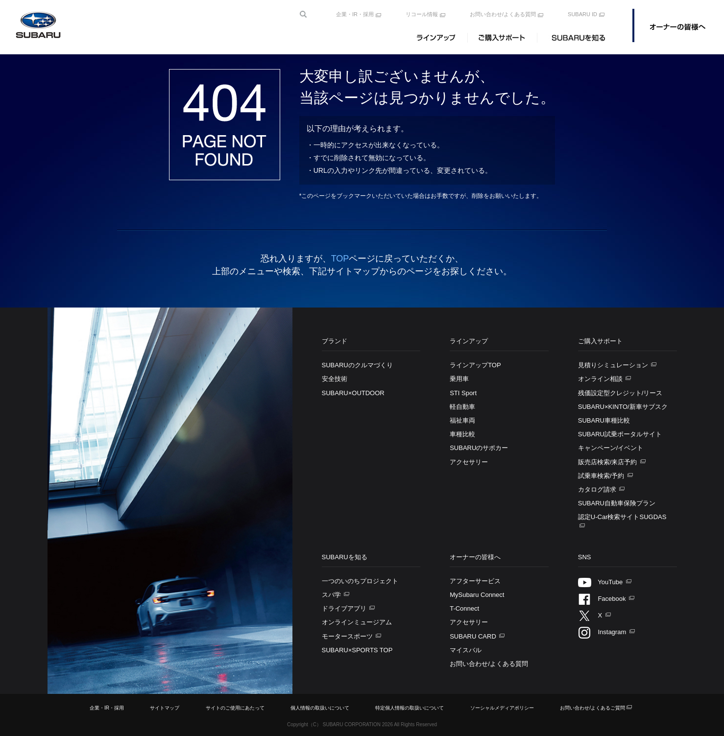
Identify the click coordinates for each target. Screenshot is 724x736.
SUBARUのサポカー (479, 447)
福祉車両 (462, 420)
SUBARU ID (582, 14)
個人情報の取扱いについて (319, 708)
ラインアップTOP (475, 365)
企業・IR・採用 (355, 14)
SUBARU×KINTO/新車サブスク (623, 406)
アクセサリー (469, 462)
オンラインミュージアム (357, 622)
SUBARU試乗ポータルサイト (620, 434)
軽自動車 (462, 406)
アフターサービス (475, 581)
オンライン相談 (601, 378)
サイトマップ (164, 708)
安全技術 (334, 378)
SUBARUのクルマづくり (357, 365)
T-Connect (464, 608)
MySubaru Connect (477, 594)
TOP (340, 258)
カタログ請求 (598, 489)
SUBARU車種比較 (604, 420)
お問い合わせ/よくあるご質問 (592, 708)
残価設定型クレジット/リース (620, 393)
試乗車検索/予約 (602, 475)
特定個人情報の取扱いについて (409, 708)
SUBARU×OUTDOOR (353, 393)
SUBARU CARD (474, 636)
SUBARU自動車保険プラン (616, 503)
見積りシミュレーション (614, 365)
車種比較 (462, 434)
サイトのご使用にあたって (235, 708)
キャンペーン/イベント (611, 447)
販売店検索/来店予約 (608, 462)
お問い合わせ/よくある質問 (503, 14)
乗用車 (459, 378)
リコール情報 (422, 14)
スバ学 (332, 594)
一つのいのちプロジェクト (360, 581)
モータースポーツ (348, 636)
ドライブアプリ (345, 608)
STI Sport (463, 393)
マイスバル (466, 650)
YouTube (601, 582)
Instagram (603, 632)
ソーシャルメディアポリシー (502, 708)
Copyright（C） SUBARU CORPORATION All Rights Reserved (362, 724)
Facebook (602, 598)
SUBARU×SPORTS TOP (357, 650)
